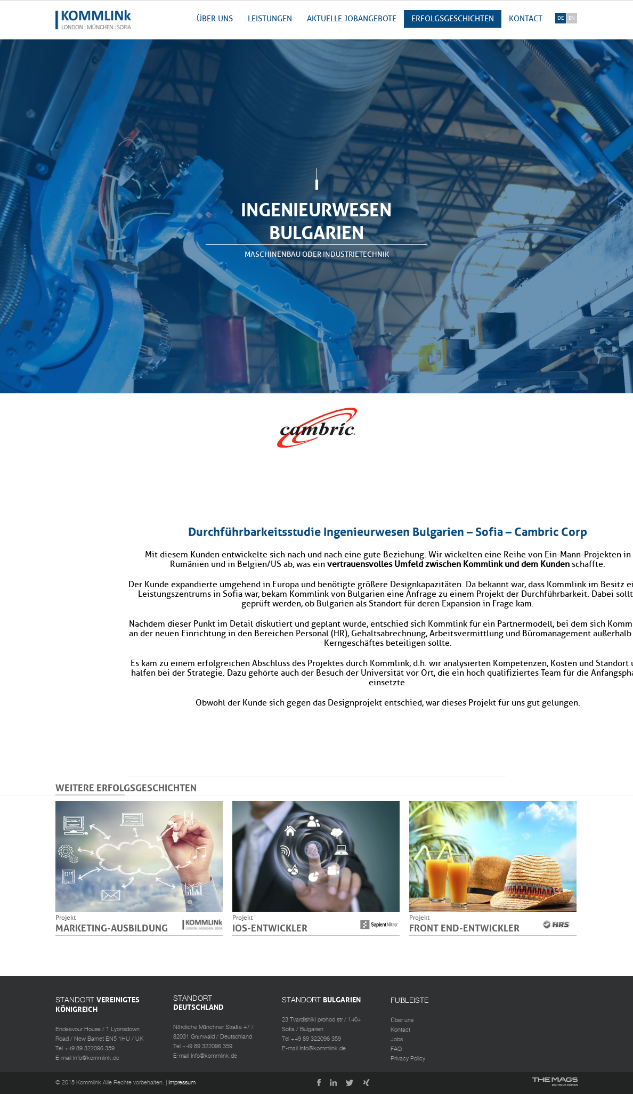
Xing (367, 1083)
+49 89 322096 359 (89, 1049)
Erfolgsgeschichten (452, 19)
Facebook (316, 1083)
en (572, 18)
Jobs (397, 1039)
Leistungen (270, 19)
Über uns (215, 19)
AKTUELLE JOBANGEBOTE (351, 19)
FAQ (396, 1049)
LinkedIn (333, 1083)
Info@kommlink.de (96, 1058)
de (560, 18)
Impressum (182, 1083)
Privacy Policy (408, 1059)
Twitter (350, 1083)
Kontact (525, 19)
